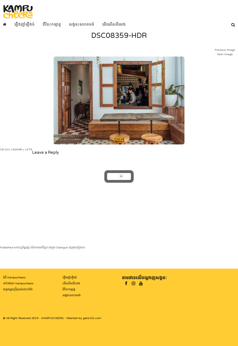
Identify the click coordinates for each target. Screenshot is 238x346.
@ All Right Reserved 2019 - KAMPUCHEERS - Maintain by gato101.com (52, 318)
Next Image (225, 54)
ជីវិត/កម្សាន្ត (52, 24)
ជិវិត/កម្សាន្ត (68, 289)
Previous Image (225, 50)
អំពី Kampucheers (14, 277)
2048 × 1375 (23, 149)
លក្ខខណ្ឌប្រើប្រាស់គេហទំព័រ (18, 289)
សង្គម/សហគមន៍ (81, 24)
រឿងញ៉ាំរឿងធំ (24, 24)
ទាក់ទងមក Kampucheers (18, 283)
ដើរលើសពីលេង (114, 24)
